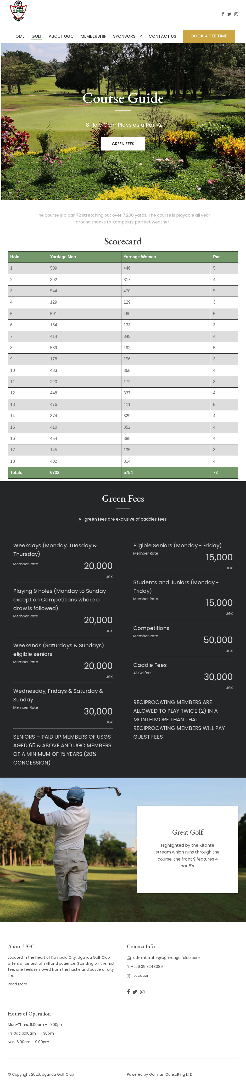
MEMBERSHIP (93, 36)
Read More (17, 984)
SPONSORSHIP (127, 36)
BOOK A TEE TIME (209, 36)
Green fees (123, 144)
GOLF (36, 36)
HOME (19, 36)
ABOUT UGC (61, 36)
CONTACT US (162, 36)
